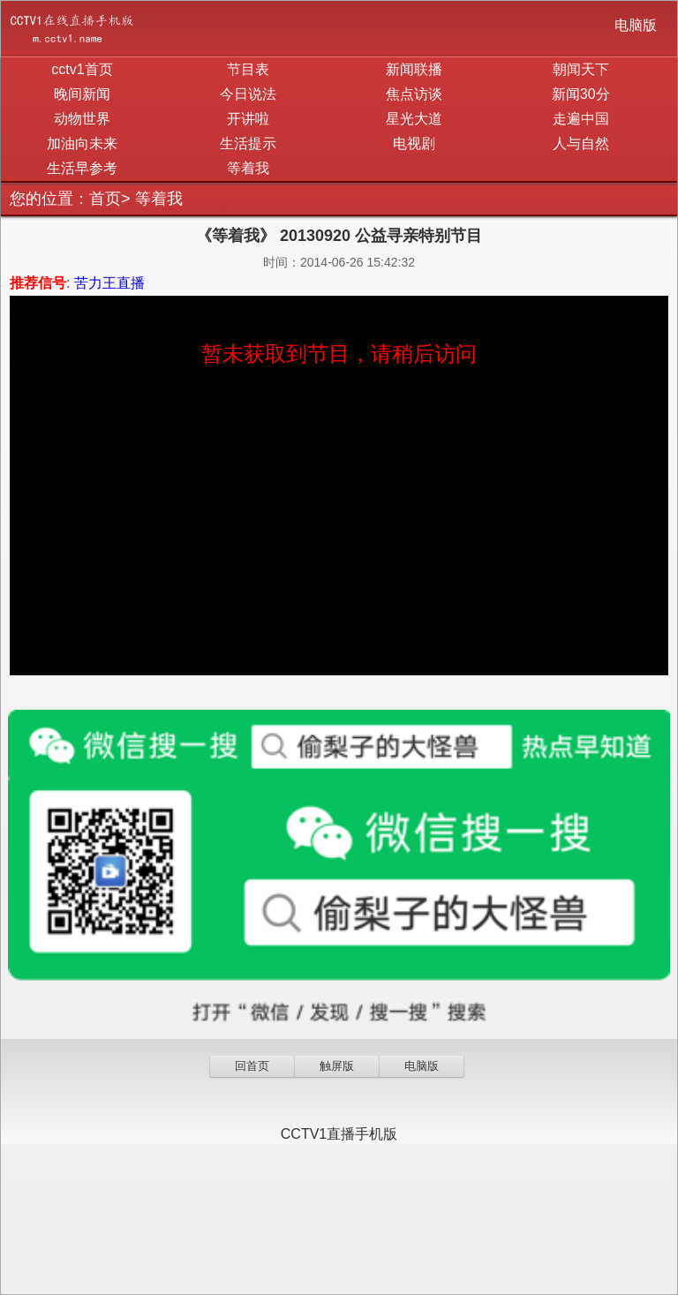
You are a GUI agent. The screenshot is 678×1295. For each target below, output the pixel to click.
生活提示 (248, 143)
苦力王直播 (109, 282)
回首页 (252, 1066)
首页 (105, 198)
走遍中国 (581, 118)
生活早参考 (82, 168)
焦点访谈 (414, 94)
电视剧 (414, 143)
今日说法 (248, 94)
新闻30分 (581, 94)
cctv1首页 (81, 69)
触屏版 (337, 1066)
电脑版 (635, 25)
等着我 (248, 168)
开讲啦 (248, 118)
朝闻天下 (581, 69)
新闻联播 (414, 69)
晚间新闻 (82, 94)
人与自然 (581, 143)
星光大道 (414, 118)
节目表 (248, 69)
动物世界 (82, 118)
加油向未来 (82, 143)
